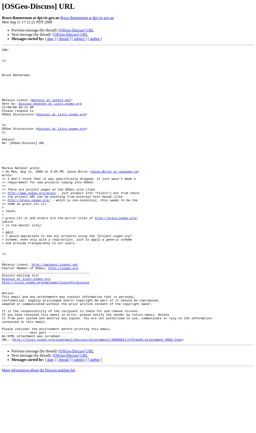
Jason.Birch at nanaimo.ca (114, 196)
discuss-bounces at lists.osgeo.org (50, 115)
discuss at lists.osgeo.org (61, 128)
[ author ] (95, 39)
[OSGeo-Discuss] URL (76, 30)
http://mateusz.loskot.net (55, 308)
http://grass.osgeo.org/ (28, 231)
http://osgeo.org (63, 312)
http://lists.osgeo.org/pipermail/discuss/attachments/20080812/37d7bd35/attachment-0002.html (97, 398)
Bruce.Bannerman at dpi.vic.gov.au (87, 18)
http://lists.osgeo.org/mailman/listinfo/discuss (45, 329)
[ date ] (50, 39)
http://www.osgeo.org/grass (31, 222)
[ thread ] (64, 39)
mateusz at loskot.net (51, 110)
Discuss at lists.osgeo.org (26, 325)
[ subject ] (79, 39)
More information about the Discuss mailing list (38, 429)
